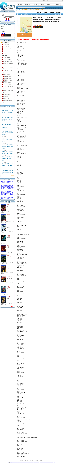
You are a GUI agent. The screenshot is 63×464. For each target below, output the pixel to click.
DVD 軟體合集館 (6, 42)
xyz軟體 (47, 462)
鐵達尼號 (5, 192)
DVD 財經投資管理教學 (7, 48)
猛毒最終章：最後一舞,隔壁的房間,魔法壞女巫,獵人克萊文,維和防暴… (7, 165)
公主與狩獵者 (8, 194)
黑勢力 (5, 194)
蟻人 (7, 186)
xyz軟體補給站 (18, 462)
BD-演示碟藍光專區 (7, 94)
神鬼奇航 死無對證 (36, 9)
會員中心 (49, 4)
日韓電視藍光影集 (7, 78)
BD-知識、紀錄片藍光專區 (8, 87)
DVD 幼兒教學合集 (7, 46)
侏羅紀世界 (10, 186)
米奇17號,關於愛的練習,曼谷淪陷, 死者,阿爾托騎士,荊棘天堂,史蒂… (7, 146)
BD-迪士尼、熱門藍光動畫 (8, 68)
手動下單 (35, 4)
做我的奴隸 (9, 187)
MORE (12, 175)
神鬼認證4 (12, 188)
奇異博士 (10, 184)
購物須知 (49, 0)
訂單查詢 (42, 4)
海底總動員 (8, 197)
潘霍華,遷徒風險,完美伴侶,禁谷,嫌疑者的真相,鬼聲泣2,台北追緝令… (7, 158)
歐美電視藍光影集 (7, 76)
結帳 (6, 35)
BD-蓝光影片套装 (6, 57)
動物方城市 (9, 185)
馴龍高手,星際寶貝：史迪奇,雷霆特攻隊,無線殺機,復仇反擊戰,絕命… (7, 133)
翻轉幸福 (4, 191)
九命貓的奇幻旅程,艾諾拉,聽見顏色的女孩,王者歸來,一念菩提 (7, 172)
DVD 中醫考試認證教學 (7, 50)
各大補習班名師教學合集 (8, 53)
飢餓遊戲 (9, 192)
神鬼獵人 (5, 185)
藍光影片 (4, 198)
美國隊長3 (5, 187)
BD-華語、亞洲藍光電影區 (8, 64)
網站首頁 (20, 4)
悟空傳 (7, 181)
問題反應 (57, 4)
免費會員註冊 (44, 0)
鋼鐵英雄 (7, 184)
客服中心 (53, 0)
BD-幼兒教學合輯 (6, 98)
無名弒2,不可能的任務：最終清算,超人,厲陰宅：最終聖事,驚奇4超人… (7, 119)
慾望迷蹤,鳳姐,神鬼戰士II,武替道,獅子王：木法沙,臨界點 (7, 152)
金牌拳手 (8, 188)
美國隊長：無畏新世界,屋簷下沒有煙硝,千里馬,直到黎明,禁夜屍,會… (7, 140)
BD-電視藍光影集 (6, 74)
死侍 (12, 185)
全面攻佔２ (4, 188)
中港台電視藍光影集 (8, 80)
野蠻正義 (7, 191)
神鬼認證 (4, 193)
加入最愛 (61, 0)
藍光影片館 (4, 55)
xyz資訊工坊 (13, 462)
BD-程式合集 (5, 96)
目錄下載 (57, 0)
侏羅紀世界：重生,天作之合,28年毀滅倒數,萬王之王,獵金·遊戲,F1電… (7, 126)
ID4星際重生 (3, 186)
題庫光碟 (27, 462)
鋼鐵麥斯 (10, 191)
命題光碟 (23, 462)
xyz (8, 462)
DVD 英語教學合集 (7, 44)
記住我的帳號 (10, 17)
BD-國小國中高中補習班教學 (8, 101)
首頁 (33, 12)
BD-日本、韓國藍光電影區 (8, 71)
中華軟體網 (51, 462)
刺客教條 (4, 184)
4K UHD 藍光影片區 (7, 59)
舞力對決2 (8, 193)
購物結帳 (27, 4)
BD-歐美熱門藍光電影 (7, 61)
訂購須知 (36, 460)
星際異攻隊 (3, 181)
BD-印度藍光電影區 (7, 82)
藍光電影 (7, 198)
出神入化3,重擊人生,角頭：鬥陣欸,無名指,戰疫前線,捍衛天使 (7, 112)
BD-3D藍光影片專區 (7, 84)
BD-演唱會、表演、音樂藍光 (8, 91)
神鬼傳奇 (9, 182)
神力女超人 (10, 181)
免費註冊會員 (7, 20)
